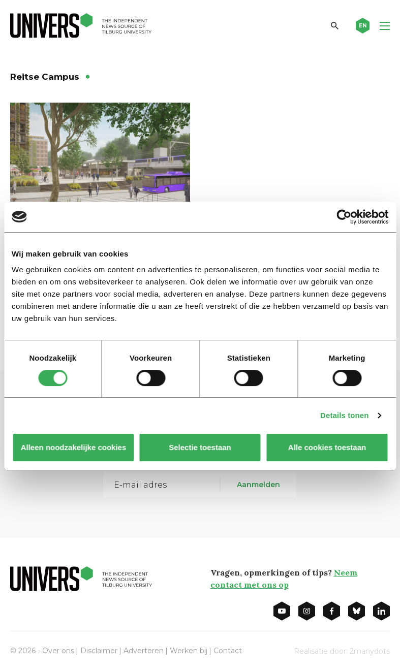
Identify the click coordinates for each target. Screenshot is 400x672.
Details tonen (344, 415)
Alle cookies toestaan (326, 447)
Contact (227, 650)
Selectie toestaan (200, 447)
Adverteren (144, 650)
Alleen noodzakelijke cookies (73, 447)
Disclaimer (98, 650)
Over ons (58, 650)
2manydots (370, 651)
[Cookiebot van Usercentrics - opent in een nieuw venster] (343, 217)
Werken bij (188, 650)
